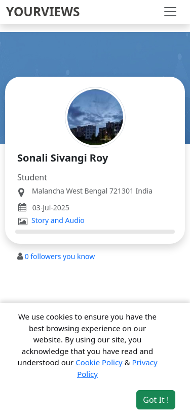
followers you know (60, 256)
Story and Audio (58, 220)
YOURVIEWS (43, 11)
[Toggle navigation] (170, 11)
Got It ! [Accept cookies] (156, 399)
